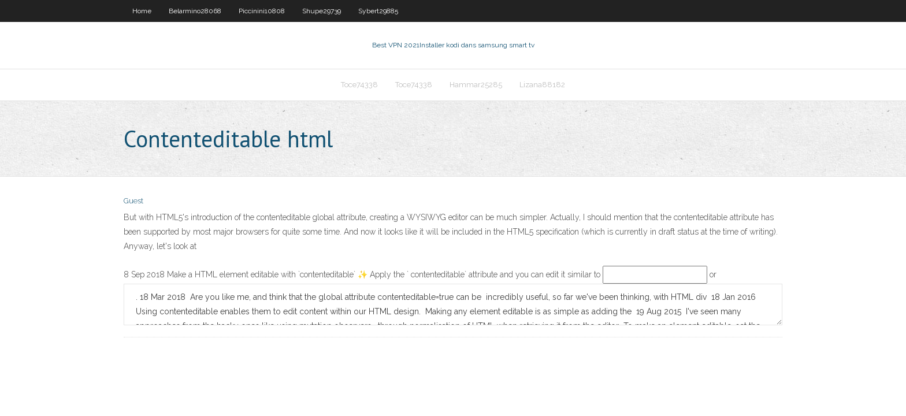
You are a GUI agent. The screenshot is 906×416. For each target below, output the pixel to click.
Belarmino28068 (195, 11)
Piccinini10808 (262, 11)
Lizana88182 (542, 84)
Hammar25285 (476, 84)
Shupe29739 (321, 11)
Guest (133, 200)
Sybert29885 (378, 11)
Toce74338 (359, 84)
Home (141, 11)
